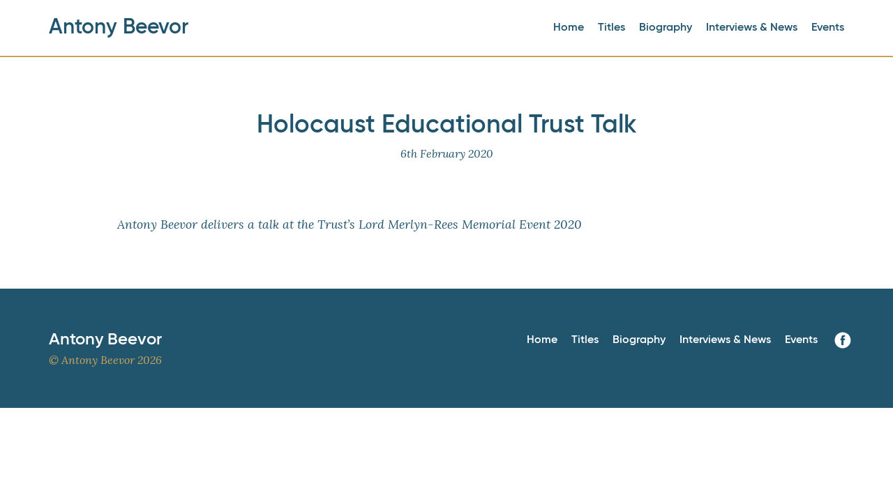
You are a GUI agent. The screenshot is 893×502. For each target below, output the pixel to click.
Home (568, 27)
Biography (665, 27)
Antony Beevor (118, 27)
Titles (611, 27)
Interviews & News (751, 27)
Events (827, 27)
